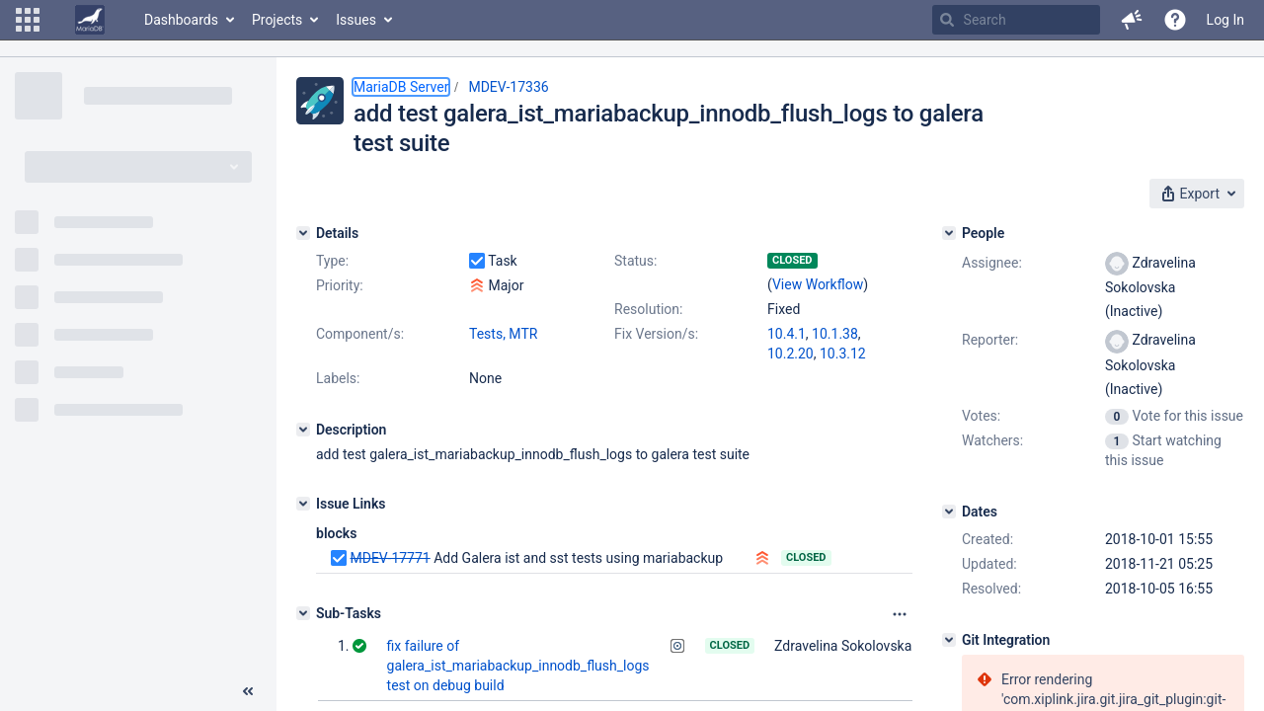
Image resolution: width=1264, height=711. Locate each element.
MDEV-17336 (508, 87)
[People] (949, 233)
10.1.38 (835, 334)
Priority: (339, 285)
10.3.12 (843, 353)
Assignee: (992, 263)
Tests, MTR (503, 334)
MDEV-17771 (390, 558)
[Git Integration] (949, 640)
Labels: (337, 378)
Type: (332, 261)
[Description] (303, 429)
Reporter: (990, 340)
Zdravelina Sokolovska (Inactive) (873, 646)
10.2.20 (790, 353)
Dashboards (181, 20)
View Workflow (817, 284)
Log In (1225, 20)
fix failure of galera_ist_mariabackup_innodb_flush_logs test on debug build (518, 665)
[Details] (303, 233)
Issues (356, 20)
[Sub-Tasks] (303, 613)
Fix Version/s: (656, 334)
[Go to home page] (90, 20)
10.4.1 (786, 334)
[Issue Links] (303, 504)
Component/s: (360, 334)
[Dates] (949, 511)
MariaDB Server (401, 87)
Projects (277, 20)
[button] (27, 20)
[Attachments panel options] (899, 614)
